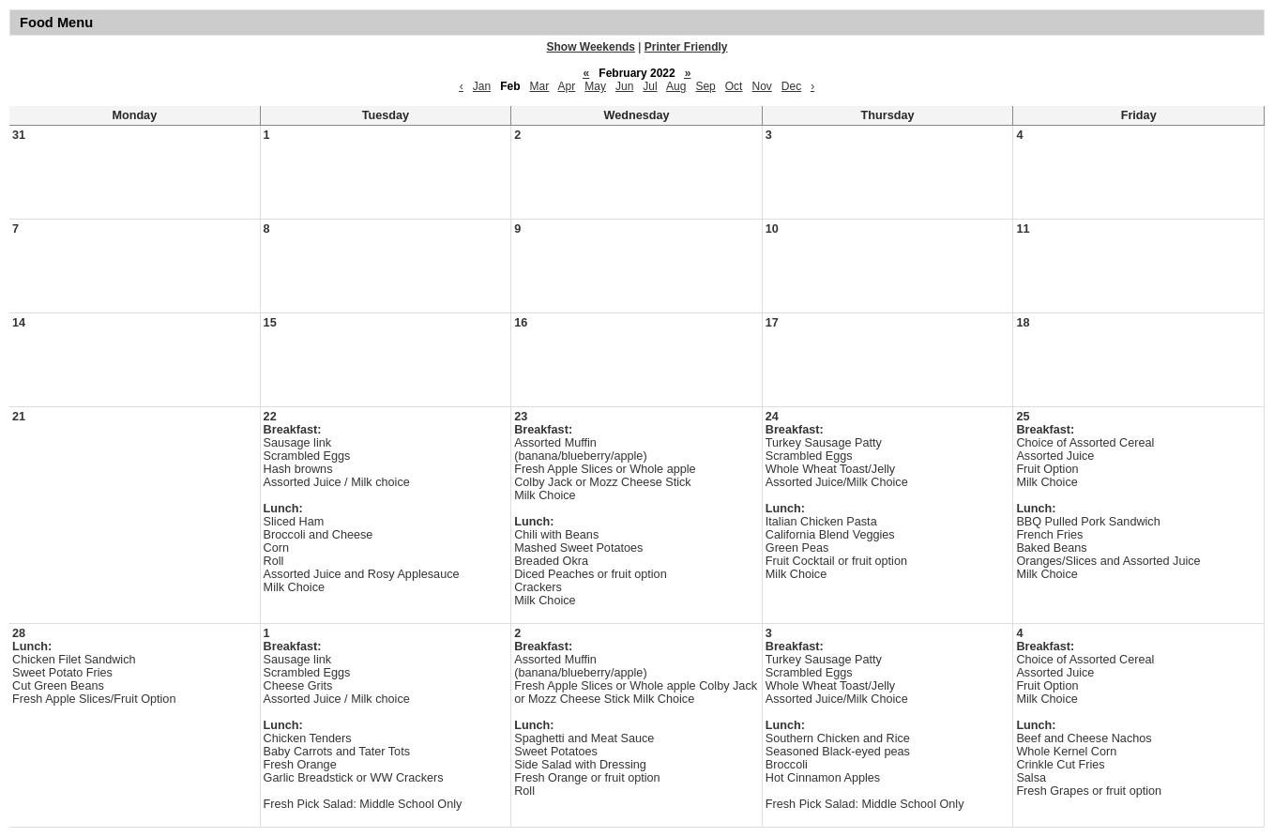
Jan (482, 86)
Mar (540, 86)
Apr (567, 86)
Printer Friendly (686, 46)
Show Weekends (591, 46)
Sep (705, 86)
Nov (761, 86)
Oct (734, 86)
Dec (791, 86)
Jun (624, 86)
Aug (676, 86)
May (595, 86)
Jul (650, 86)
